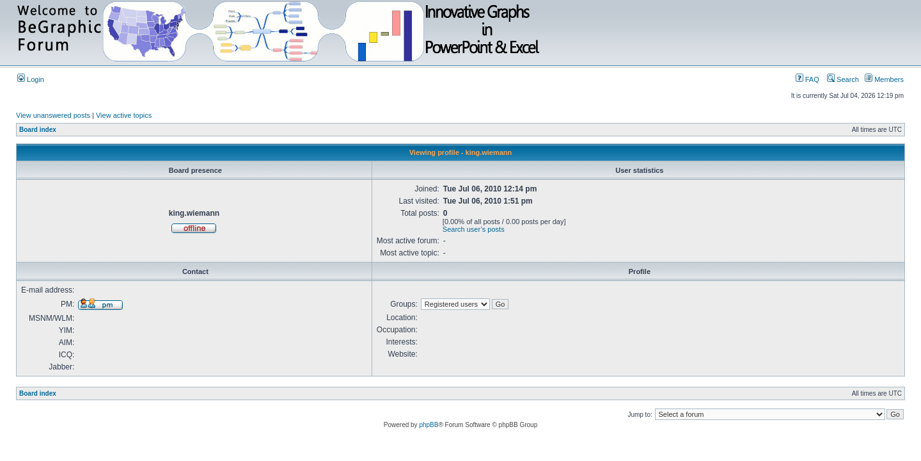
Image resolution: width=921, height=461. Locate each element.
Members (884, 79)
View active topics (124, 115)
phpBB (428, 424)
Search (843, 79)
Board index (37, 129)
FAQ (807, 79)
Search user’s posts (474, 229)
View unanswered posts (53, 115)
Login (30, 79)
